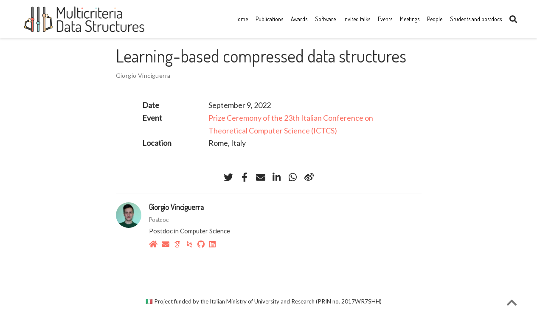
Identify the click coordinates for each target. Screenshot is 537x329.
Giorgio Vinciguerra (143, 75)
